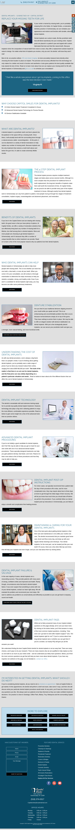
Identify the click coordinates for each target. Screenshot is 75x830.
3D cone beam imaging (30, 58)
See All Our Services (37, 729)
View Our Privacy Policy (37, 824)
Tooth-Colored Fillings (44, 770)
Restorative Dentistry (37, 715)
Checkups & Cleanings (44, 748)
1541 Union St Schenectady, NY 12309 (37, 794)
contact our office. (42, 659)
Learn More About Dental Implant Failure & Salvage (17, 602)
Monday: (30, 810)
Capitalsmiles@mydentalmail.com (37, 802)
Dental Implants (37, 720)
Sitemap (35, 823)
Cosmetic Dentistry (58, 720)
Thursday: (31, 817)
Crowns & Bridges (43, 759)
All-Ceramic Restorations (59, 724)
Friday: (30, 819)
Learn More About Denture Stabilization (14, 334)
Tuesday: (30, 813)
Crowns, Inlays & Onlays (58, 715)
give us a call (29, 68)
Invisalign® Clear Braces (45, 775)
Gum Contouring (37, 724)
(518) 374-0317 (27, 2)
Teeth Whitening (16, 724)
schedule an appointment (47, 684)
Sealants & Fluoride (43, 751)
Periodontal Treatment (44, 754)
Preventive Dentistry (16, 715)
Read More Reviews (37, 90)
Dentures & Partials (16, 720)
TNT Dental (53, 823)
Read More (12, 201)
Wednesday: (31, 815)
